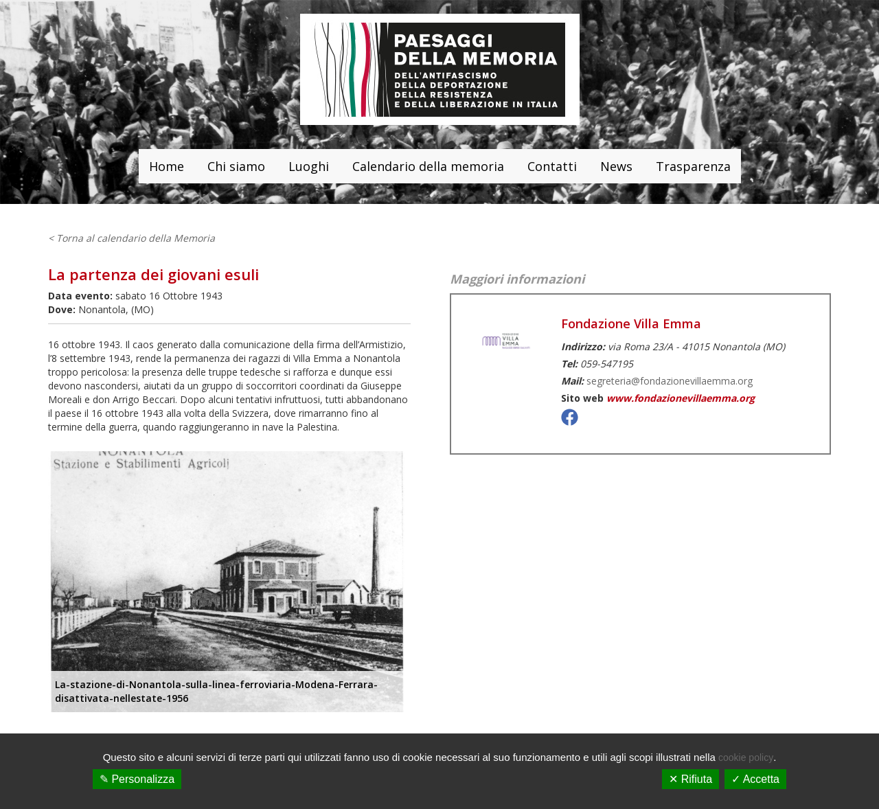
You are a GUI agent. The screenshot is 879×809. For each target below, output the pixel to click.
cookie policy (745, 757)
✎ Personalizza (137, 779)
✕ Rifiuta (690, 779)
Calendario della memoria (428, 166)
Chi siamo (236, 166)
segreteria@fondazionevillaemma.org (669, 380)
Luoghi (308, 166)
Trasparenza (693, 166)
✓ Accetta (755, 779)
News (616, 166)
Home (166, 166)
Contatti (552, 166)
